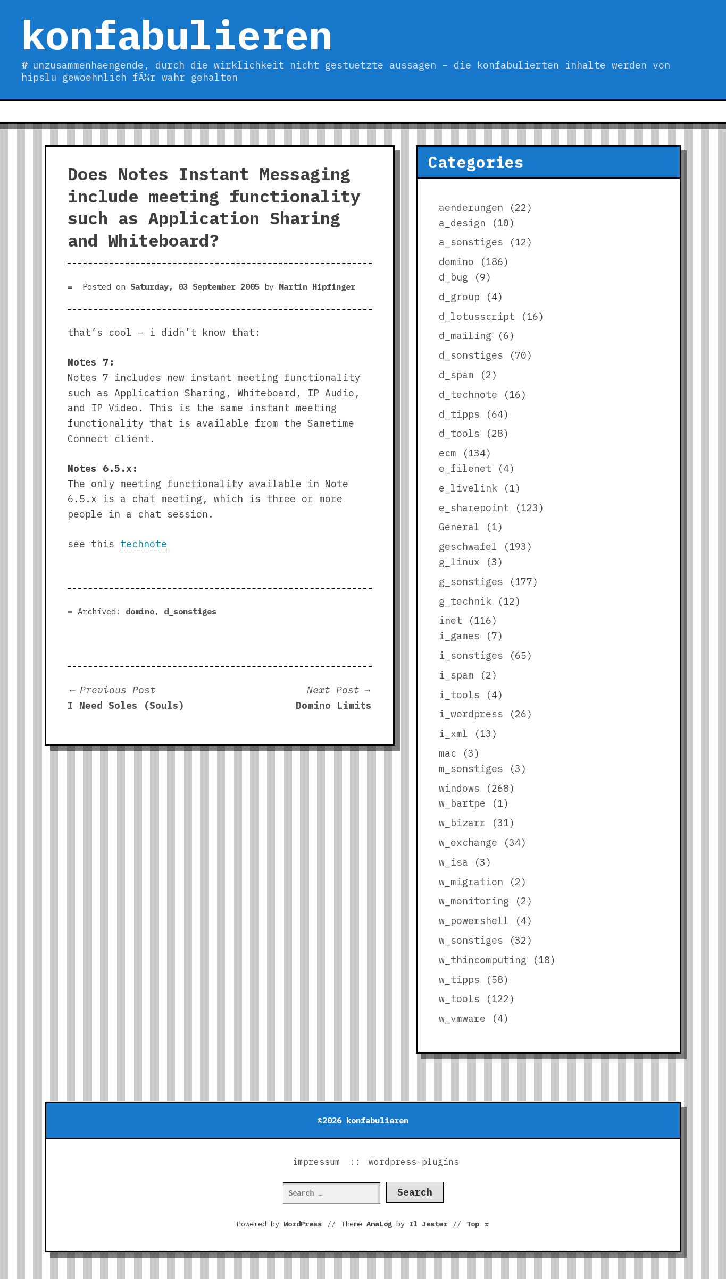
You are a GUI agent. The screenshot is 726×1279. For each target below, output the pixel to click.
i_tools (459, 695)
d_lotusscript (477, 316)
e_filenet (465, 468)
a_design (462, 223)
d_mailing (465, 335)
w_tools (459, 999)
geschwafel (468, 546)
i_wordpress (471, 714)
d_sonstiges (190, 611)
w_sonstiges (471, 940)
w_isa (453, 862)
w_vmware (462, 1018)
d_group (459, 297)
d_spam (456, 375)
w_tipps (459, 979)
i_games (459, 636)
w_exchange (468, 842)
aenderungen (471, 207)
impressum (316, 1161)
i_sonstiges (471, 655)
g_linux (459, 562)
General (459, 527)
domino (140, 611)
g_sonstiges (471, 581)
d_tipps (459, 414)
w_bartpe (462, 803)
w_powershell (474, 920)
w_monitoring (474, 901)
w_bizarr (462, 823)
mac (447, 753)
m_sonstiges (471, 769)
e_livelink (468, 488)
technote (143, 544)
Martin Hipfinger (317, 286)
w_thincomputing (483, 960)
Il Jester (428, 1224)
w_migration (471, 882)
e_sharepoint (474, 508)
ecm (447, 453)
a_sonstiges (471, 242)
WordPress (302, 1224)
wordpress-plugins (414, 1161)
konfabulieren (176, 35)
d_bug (453, 277)
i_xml (453, 733)
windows (459, 788)
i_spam (456, 675)
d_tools (459, 433)
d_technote (468, 394)
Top (478, 1224)
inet (450, 620)
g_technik (465, 601)
